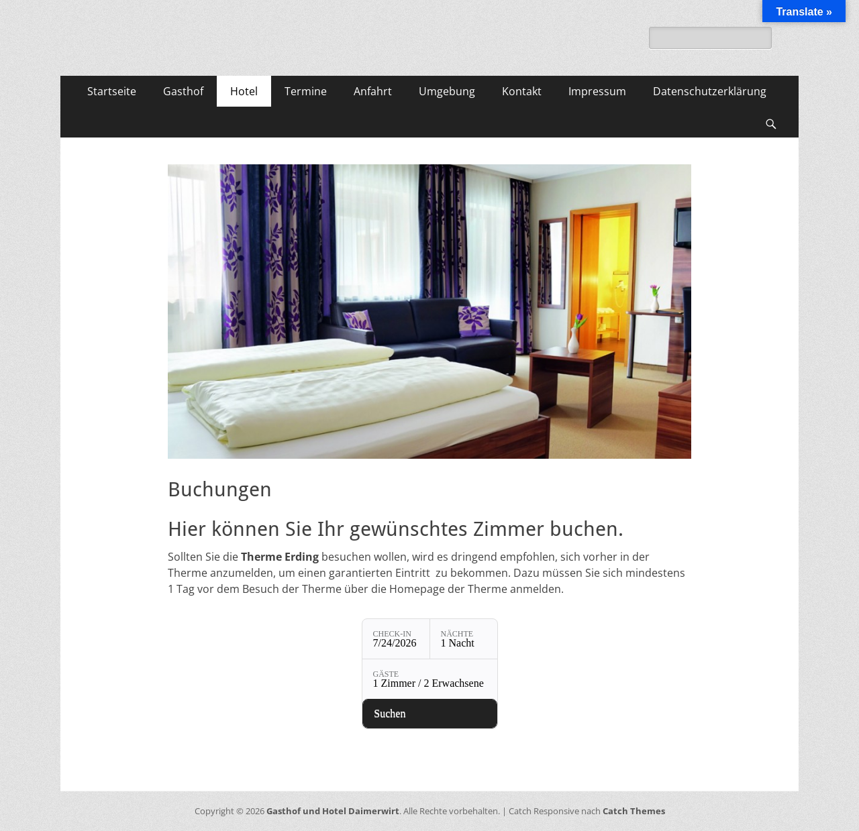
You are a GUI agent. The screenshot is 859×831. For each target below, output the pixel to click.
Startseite (111, 91)
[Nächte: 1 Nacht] (463, 639)
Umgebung (447, 91)
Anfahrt (373, 91)
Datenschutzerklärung (709, 91)
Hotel (244, 91)
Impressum (597, 91)
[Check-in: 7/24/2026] (396, 639)
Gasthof (183, 91)
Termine (306, 91)
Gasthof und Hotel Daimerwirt (332, 811)
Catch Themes (634, 811)
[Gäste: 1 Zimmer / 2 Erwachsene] (429, 679)
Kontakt (522, 91)
